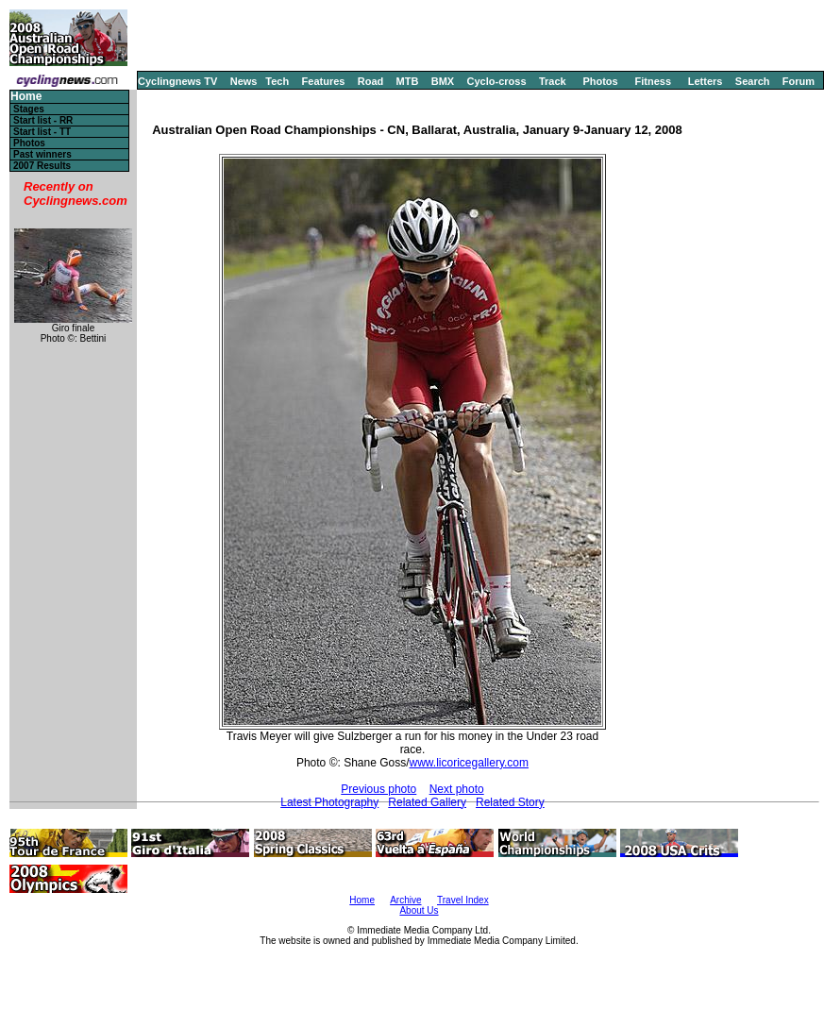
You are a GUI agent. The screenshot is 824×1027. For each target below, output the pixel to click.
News (244, 81)
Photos (599, 81)
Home (26, 97)
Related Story (510, 802)
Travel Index (463, 900)
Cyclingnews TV (177, 81)
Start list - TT (42, 131)
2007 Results (42, 165)
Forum (798, 81)
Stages (28, 109)
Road (371, 81)
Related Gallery (427, 802)
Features (323, 81)
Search (752, 81)
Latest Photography (329, 802)
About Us (418, 910)
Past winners (42, 154)
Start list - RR (43, 120)
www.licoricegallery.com (469, 762)
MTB (407, 81)
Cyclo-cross (497, 81)
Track (552, 81)
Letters (705, 81)
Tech (277, 81)
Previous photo (378, 789)
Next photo (456, 789)
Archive (405, 900)
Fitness (652, 81)
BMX (442, 81)
